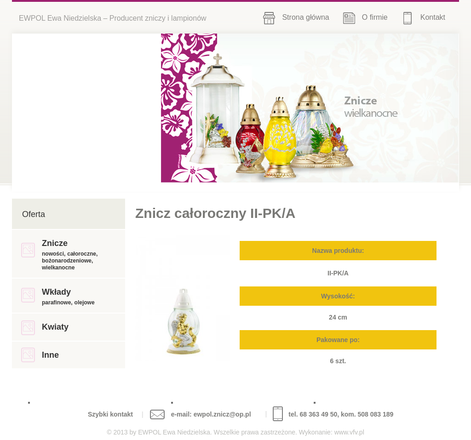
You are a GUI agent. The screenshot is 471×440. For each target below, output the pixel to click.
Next (443, 107)
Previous (414, 107)
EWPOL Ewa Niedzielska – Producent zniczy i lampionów (113, 18)
